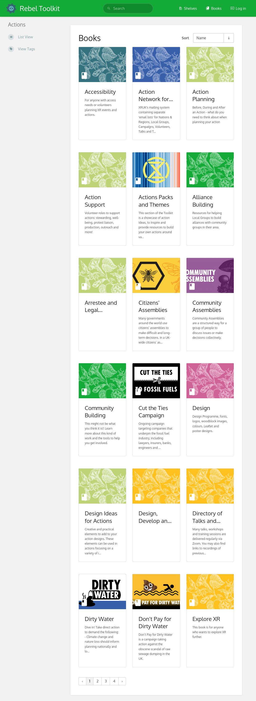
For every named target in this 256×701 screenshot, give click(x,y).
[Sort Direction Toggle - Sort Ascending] (229, 38)
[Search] (109, 8)
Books (214, 8)
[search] (128, 8)
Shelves (188, 8)
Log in (238, 8)
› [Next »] (122, 681)
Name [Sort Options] (201, 38)
